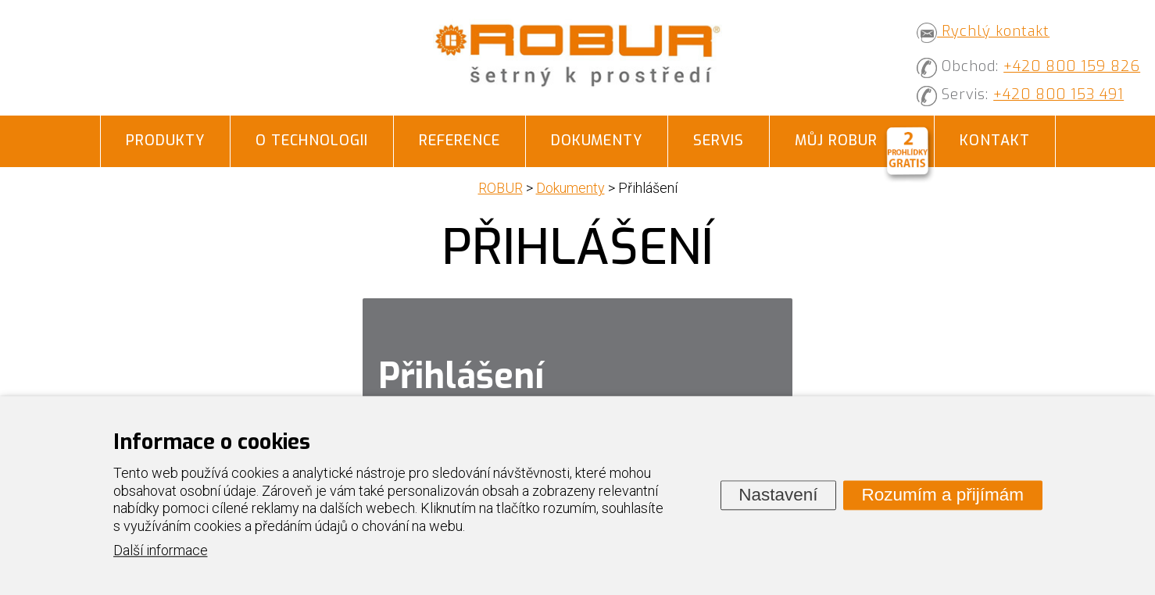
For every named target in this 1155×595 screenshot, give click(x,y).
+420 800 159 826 (1071, 66)
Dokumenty (596, 140)
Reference (459, 140)
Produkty (165, 140)
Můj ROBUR (836, 140)
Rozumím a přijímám (942, 494)
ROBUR (500, 188)
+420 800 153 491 (1058, 94)
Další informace (160, 551)
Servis (718, 140)
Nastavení (777, 494)
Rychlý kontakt (983, 31)
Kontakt (995, 140)
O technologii (312, 140)
